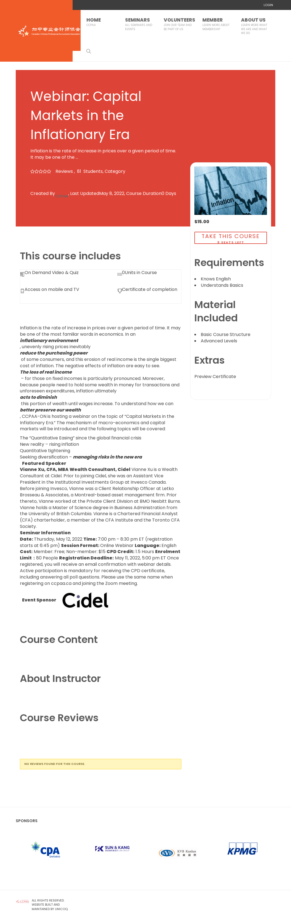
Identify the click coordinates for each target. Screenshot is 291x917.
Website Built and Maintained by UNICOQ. (50, 906)
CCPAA (61, 196)
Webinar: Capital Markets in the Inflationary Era (85, 115)
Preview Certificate (215, 377)
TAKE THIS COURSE (231, 236)
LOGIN (268, 5)
